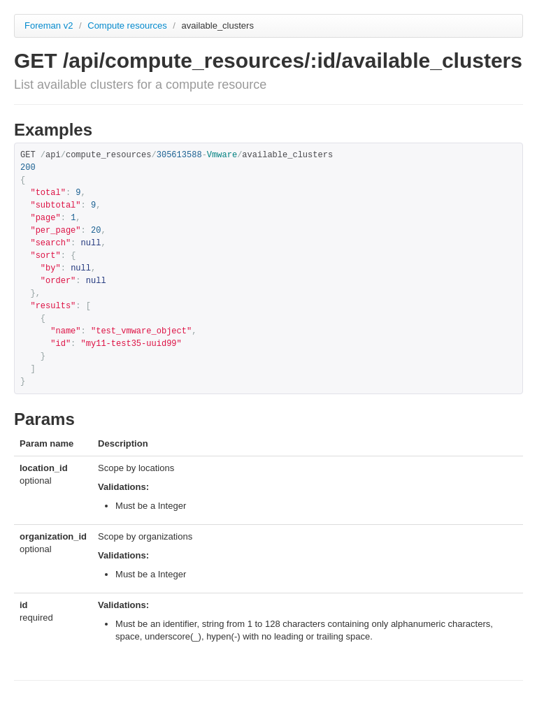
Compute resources (128, 25)
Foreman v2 (48, 25)
